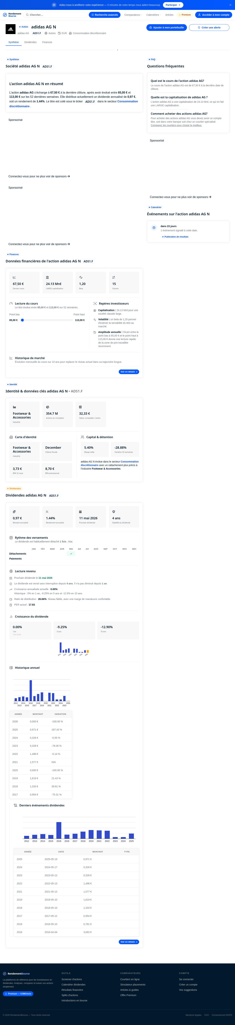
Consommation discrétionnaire (87, 33)
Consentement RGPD (222, 1015)
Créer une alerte (209, 27)
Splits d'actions (70, 995)
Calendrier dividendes (73, 984)
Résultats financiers (72, 989)
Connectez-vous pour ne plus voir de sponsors (39, 176)
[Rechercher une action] (55, 15)
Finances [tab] (47, 42)
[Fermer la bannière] (230, 4)
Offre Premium (128, 995)
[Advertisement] (74, 148)
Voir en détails (129, 372)
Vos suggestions (188, 989)
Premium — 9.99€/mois (18, 994)
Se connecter (186, 979)
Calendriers (154, 14)
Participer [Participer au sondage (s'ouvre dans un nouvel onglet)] (173, 5)
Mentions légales (194, 1015)
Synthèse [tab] (13, 42)
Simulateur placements (132, 984)
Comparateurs (133, 14)
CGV (206, 1015)
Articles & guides (129, 989)
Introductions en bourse (74, 1000)
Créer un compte (188, 984)
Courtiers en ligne (130, 979)
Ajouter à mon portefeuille (166, 27)
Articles (169, 14)
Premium (185, 15)
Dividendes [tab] (30, 42)
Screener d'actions (72, 979)
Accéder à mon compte (213, 14)
